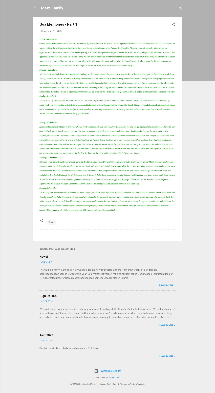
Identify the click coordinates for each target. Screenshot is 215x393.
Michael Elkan (114, 377)
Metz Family (52, 8)
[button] (173, 24)
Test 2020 (46, 335)
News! (43, 256)
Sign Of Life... (48, 296)
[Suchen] (180, 9)
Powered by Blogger (107, 370)
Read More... (167, 285)
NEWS (51, 222)
